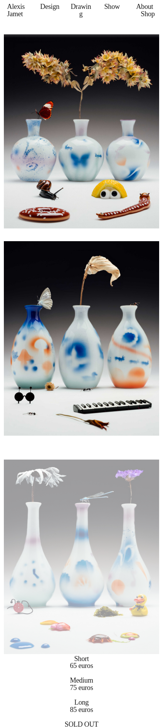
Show (111, 6)
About (144, 6)
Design (49, 6)
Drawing (81, 10)
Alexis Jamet (16, 10)
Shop (148, 14)
